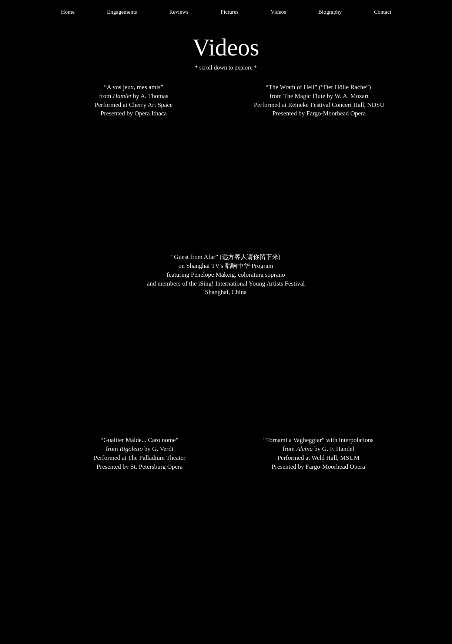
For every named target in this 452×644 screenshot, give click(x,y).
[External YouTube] (134, 186)
